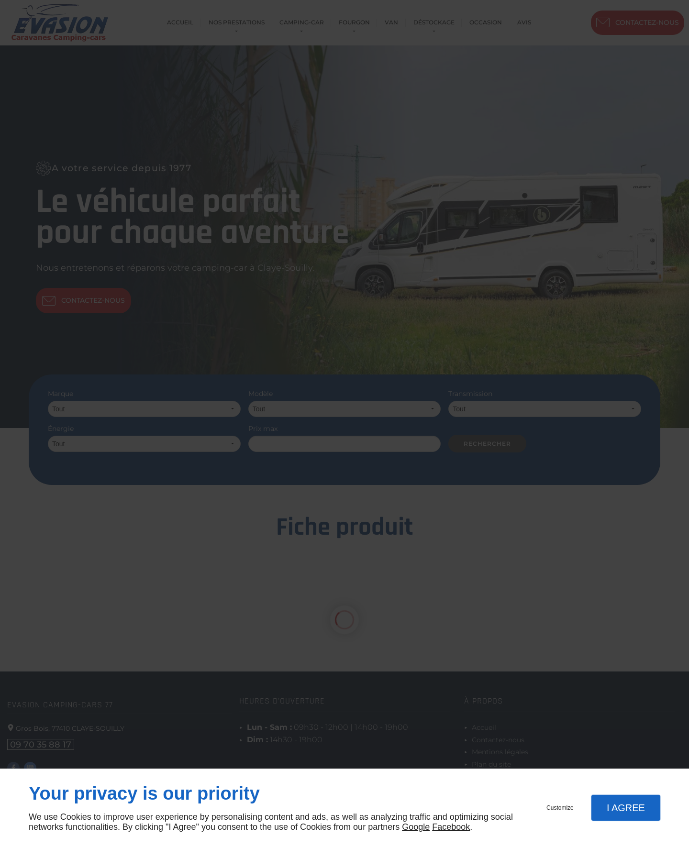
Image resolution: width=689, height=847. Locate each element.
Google (416, 827)
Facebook (451, 827)
